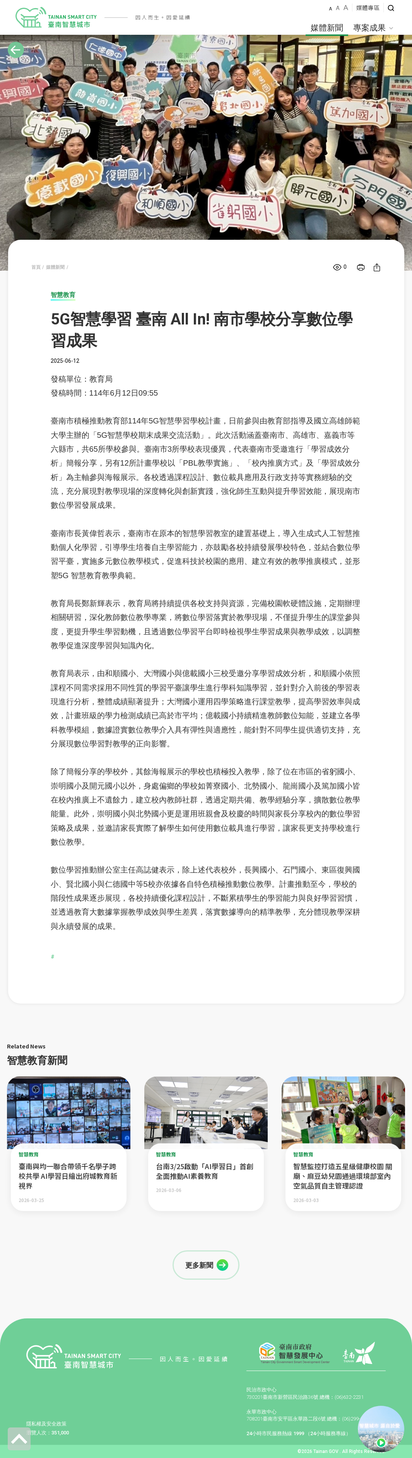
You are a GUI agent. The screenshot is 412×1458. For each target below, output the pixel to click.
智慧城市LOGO (56, 17)
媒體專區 (368, 7)
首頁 (36, 267)
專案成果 (373, 27)
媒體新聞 (327, 27)
